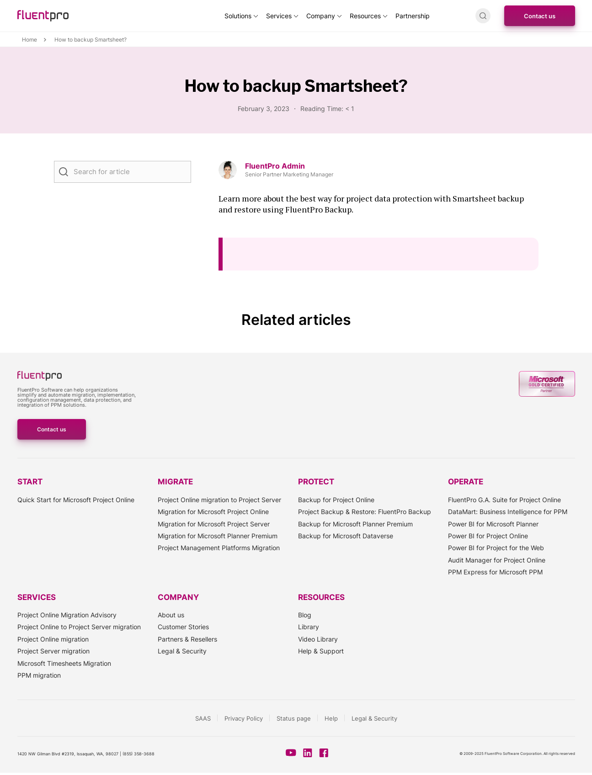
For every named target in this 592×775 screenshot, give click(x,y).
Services (279, 16)
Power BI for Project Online (488, 536)
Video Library (318, 639)
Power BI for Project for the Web (496, 548)
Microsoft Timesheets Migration (64, 663)
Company (320, 16)
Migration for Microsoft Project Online (213, 511)
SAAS (203, 718)
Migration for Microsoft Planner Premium (217, 536)
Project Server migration (53, 651)
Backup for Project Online (336, 500)
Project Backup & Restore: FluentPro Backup (364, 511)
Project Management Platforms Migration (219, 548)
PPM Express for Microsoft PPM (495, 572)
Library (308, 627)
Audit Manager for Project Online (496, 560)
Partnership (412, 16)
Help (331, 718)
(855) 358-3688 (139, 753)
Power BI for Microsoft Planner (493, 524)
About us (171, 615)
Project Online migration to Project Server (219, 500)
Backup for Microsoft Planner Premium (355, 524)
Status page (294, 718)
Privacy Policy (243, 718)
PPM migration (39, 675)
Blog (304, 615)
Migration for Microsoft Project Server (214, 524)
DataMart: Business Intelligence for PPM (507, 511)
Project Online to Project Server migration (79, 627)
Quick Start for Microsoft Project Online (75, 500)
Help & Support (321, 651)
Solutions (237, 16)
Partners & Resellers (187, 639)
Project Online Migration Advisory (67, 615)
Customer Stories (183, 627)
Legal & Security (182, 651)
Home (29, 40)
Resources (365, 16)
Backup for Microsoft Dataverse (345, 536)
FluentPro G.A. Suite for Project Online (504, 500)
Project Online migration (53, 639)
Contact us (539, 16)
